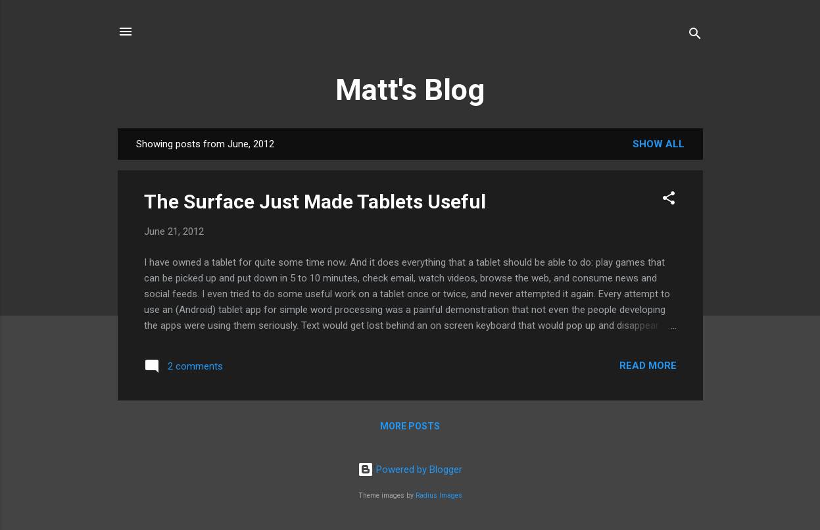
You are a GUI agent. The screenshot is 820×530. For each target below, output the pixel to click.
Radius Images (439, 495)
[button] (669, 200)
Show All (659, 144)
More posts (410, 426)
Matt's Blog (410, 89)
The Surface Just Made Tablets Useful (315, 201)
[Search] (695, 36)
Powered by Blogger (410, 469)
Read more (648, 366)
